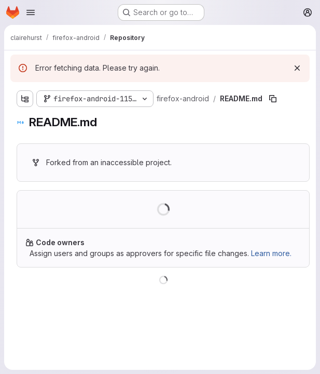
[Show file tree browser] (25, 98)
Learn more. (271, 253)
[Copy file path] (273, 98)
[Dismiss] (297, 68)
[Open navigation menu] (30, 12)
